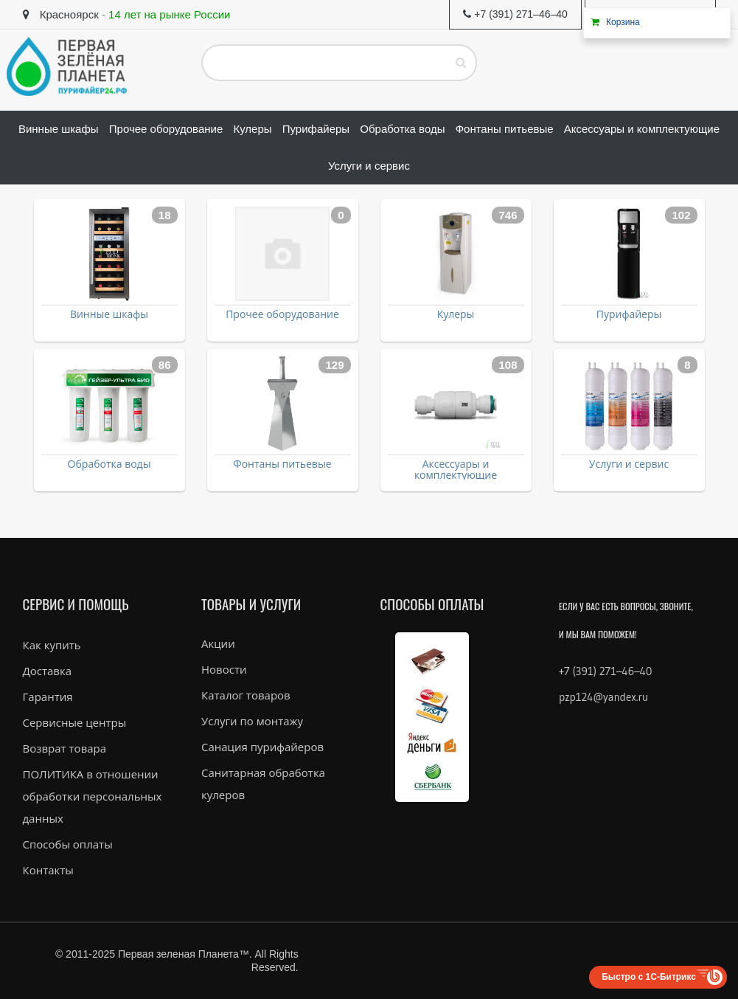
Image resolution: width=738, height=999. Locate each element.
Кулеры (456, 314)
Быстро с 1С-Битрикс (649, 977)
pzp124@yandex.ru (603, 697)
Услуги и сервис (629, 464)
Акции (218, 643)
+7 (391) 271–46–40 (605, 671)
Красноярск (61, 14)
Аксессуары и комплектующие (455, 469)
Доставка (47, 670)
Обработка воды (109, 464)
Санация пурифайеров (262, 746)
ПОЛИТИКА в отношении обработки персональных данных (92, 796)
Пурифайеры (629, 314)
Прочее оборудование (282, 314)
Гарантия (48, 696)
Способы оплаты (68, 844)
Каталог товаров (245, 695)
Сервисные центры (75, 722)
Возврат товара (65, 748)
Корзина (623, 22)
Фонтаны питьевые (283, 464)
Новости (224, 669)
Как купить (52, 644)
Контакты (48, 870)
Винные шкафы (109, 314)
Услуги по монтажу (252, 720)
